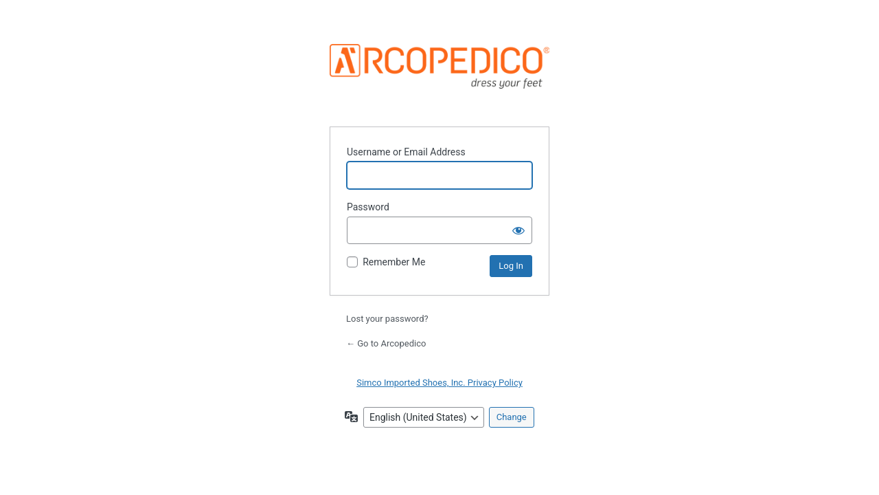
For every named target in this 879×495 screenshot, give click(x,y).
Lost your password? (387, 319)
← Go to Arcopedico (386, 343)
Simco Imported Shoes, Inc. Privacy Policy (439, 382)
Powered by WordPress (439, 76)
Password (368, 206)
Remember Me (394, 261)
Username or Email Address (406, 151)
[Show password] (518, 230)
